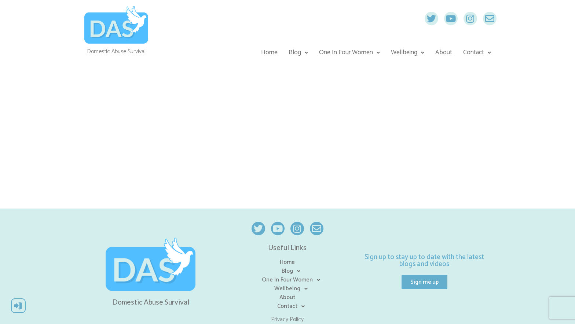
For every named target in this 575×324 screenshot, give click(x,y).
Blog (298, 52)
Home (269, 52)
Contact (477, 52)
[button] (424, 282)
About (443, 52)
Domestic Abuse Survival (150, 302)
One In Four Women (349, 52)
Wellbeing (407, 52)
